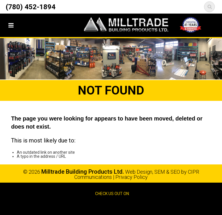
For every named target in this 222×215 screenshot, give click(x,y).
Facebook (105, 205)
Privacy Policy (131, 177)
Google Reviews (117, 205)
